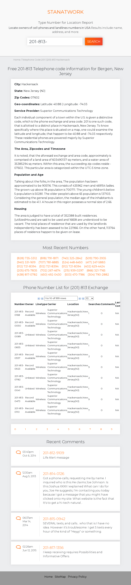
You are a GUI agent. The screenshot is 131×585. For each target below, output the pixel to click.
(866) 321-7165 (96, 270)
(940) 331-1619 (26, 262)
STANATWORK (65, 12)
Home (16, 59)
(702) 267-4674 (50, 270)
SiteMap (60, 576)
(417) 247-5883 (95, 262)
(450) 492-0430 (50, 274)
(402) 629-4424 (94, 266)
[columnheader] (19, 304)
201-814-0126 (53, 474)
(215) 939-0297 (74, 270)
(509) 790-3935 (95, 258)
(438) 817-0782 (27, 274)
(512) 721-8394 (26, 266)
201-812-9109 (53, 453)
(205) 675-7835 (27, 270)
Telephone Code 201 (33, 59)
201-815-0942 (54, 519)
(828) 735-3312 (27, 258)
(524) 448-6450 (72, 262)
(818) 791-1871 (49, 258)
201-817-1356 (53, 547)
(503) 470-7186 (75, 274)
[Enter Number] (54, 41)
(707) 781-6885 (49, 262)
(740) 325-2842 (72, 258)
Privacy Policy (77, 576)
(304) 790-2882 (98, 274)
